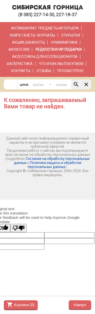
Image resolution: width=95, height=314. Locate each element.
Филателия (18, 49)
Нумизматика (64, 42)
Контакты (20, 71)
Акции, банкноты (28, 42)
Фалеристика (20, 64)
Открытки (70, 35)
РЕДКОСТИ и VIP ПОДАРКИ (58, 49)
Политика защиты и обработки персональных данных (54, 165)
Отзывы (43, 71)
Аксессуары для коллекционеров (45, 57)
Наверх (80, 305)
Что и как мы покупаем (61, 64)
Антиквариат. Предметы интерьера (45, 28)
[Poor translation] (18, 228)
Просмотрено (70, 71)
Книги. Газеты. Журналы (32, 35)
